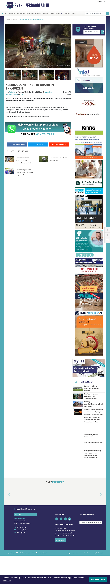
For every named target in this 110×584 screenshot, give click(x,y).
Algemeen (12, 13)
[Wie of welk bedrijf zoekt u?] (91, 32)
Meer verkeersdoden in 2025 (93, 471)
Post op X (38, 144)
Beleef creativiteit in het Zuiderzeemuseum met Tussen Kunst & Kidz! (92, 448)
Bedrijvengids (21, 13)
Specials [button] (45, 13)
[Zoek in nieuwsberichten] (95, 13)
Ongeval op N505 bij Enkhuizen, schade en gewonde (91, 388)
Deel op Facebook (17, 144)
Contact (74, 13)
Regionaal (38, 13)
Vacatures (67, 13)
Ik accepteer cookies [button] (98, 579)
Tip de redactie (59, 144)
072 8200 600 (21, 555)
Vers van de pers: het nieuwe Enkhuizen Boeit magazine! (24, 172)
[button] (6, 75)
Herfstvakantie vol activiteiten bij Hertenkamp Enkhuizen (24, 160)
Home (9, 20)
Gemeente (30, 13)
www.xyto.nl (21, 561)
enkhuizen (48, 92)
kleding (15, 94)
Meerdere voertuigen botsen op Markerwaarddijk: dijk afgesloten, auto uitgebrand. (93, 428)
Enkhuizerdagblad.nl (32, 5)
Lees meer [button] (7, 581)
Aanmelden (60, 568)
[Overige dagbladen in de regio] (90, 551)
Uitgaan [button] (58, 13)
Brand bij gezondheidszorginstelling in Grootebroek (93, 416)
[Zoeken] (107, 13)
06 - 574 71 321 (46, 134)
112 (6, 13)
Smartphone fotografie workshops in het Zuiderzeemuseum (91, 401)
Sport (52, 13)
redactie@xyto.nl (22, 558)
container (9, 94)
